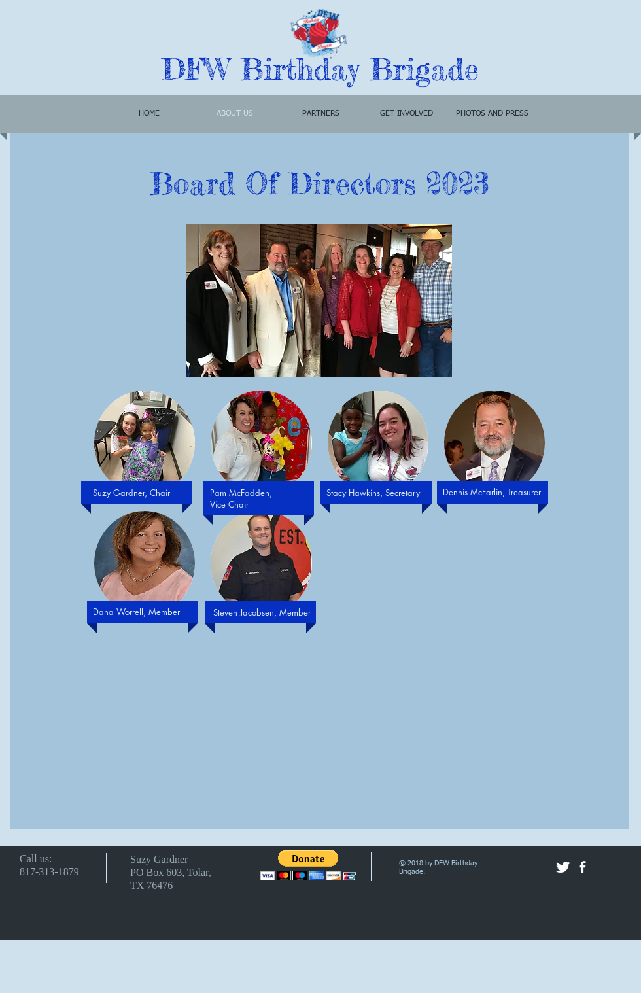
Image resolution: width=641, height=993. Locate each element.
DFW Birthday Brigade (320, 69)
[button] (144, 443)
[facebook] (582, 867)
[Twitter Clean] (563, 867)
